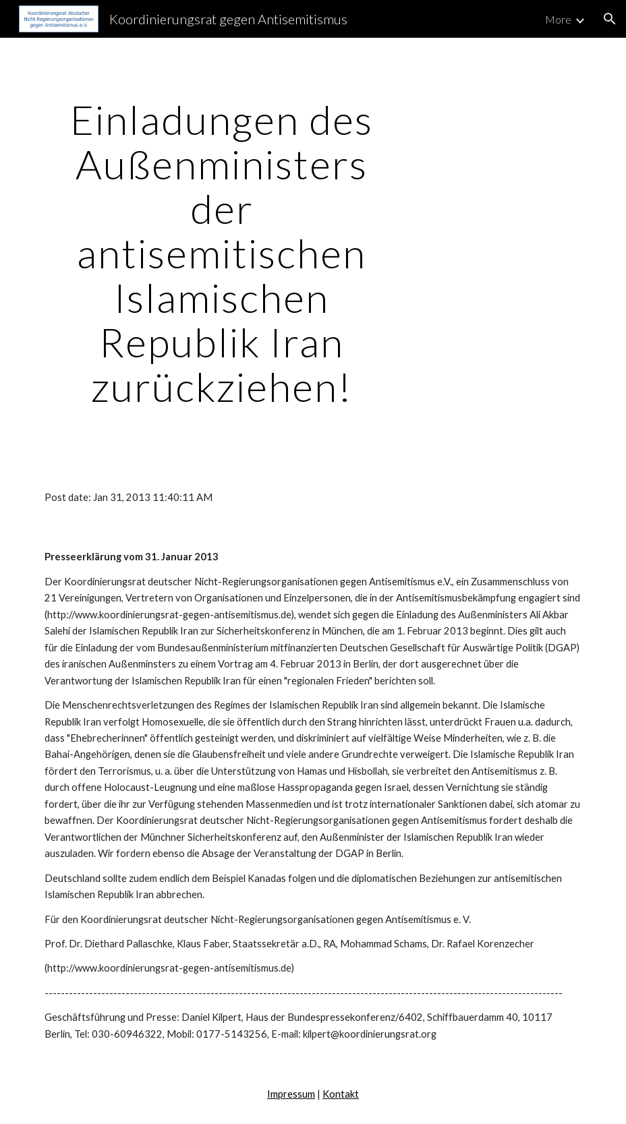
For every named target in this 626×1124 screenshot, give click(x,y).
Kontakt (340, 1094)
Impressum (291, 1094)
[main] (221, 253)
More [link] (558, 19)
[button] (610, 19)
